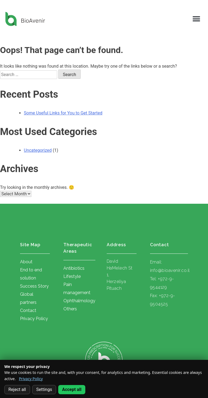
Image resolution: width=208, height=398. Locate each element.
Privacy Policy (31, 378)
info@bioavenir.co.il (170, 270)
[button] (196, 19)
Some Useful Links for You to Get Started (63, 113)
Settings (44, 389)
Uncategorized (38, 150)
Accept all (71, 389)
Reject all (17, 389)
